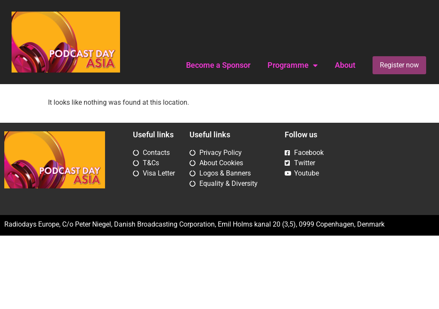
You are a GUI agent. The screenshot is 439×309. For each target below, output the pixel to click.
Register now (399, 65)
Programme (293, 66)
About (345, 65)
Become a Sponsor (218, 65)
